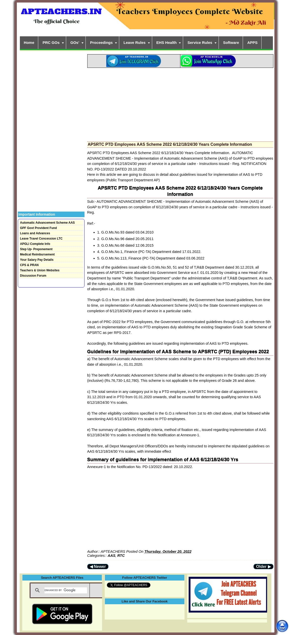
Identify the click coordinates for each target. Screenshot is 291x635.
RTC (120, 556)
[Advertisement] (180, 103)
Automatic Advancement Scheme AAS (47, 222)
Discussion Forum (33, 275)
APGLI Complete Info (35, 244)
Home (29, 42)
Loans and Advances (35, 233)
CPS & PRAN (29, 265)
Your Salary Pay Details (37, 260)
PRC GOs (51, 42)
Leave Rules (134, 42)
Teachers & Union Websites (40, 270)
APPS (252, 42)
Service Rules (199, 42)
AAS (111, 556)
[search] (66, 590)
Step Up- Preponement (36, 249)
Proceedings (101, 42)
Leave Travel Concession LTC (41, 238)
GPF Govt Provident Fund (38, 228)
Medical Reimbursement (37, 254)
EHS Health (166, 42)
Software (231, 42)
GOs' (74, 42)
